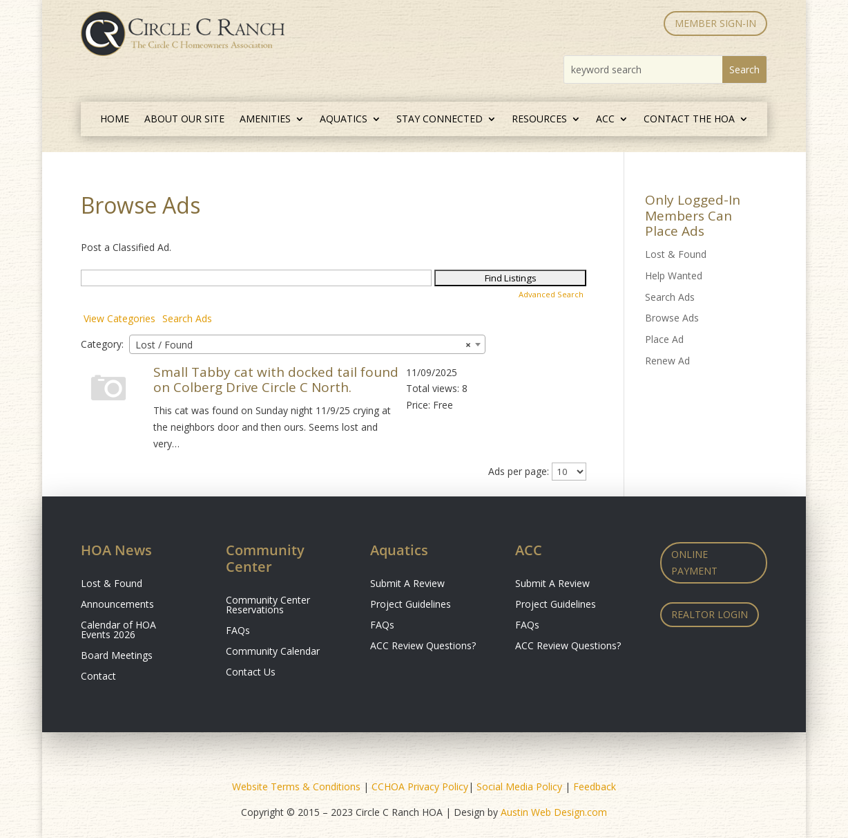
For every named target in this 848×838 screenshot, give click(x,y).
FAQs (238, 631)
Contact (98, 676)
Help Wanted (673, 275)
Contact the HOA (689, 119)
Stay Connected (439, 119)
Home (114, 119)
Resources (539, 119)
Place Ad (664, 339)
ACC (605, 119)
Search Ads (187, 318)
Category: (102, 344)
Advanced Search (551, 294)
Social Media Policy (519, 786)
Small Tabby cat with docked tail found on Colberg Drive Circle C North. (275, 380)
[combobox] (307, 344)
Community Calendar (273, 652)
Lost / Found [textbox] (303, 345)
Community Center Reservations (268, 605)
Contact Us (251, 672)
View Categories (119, 318)
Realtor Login (709, 614)
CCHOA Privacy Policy (420, 786)
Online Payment (694, 562)
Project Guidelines (410, 605)
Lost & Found (675, 254)
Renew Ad (667, 360)
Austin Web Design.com (554, 812)
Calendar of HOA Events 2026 (118, 630)
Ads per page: (518, 471)
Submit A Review (407, 584)
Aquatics (343, 119)
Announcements (117, 605)
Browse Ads (672, 317)
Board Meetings (117, 656)
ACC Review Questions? (423, 646)
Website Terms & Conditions (296, 786)
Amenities (265, 119)
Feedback (594, 786)
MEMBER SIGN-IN (715, 23)
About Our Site (184, 119)
